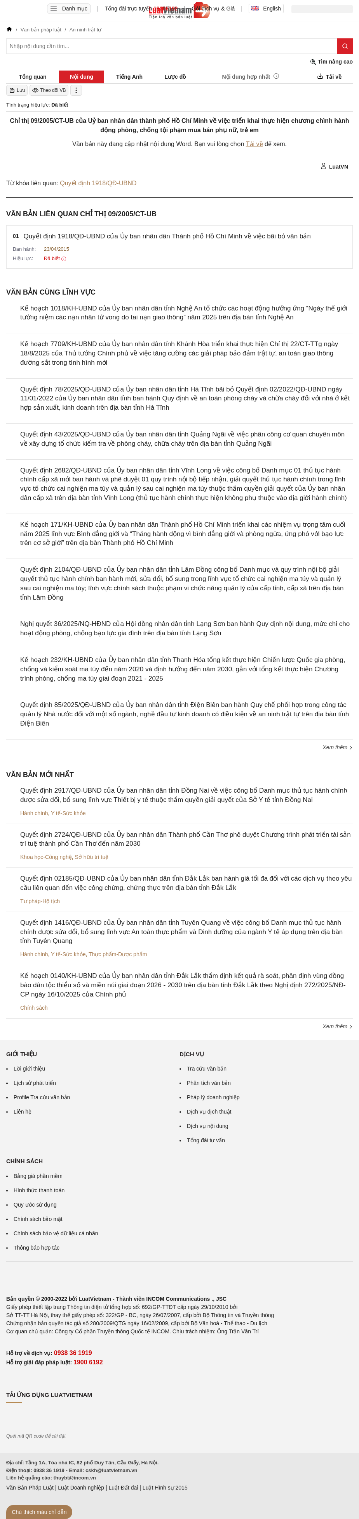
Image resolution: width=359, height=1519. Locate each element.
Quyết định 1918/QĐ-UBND (98, 183)
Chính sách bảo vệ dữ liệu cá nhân (56, 1233)
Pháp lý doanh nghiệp (213, 1097)
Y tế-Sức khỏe (68, 813)
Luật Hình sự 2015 (165, 1488)
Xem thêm (337, 747)
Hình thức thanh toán (39, 1190)
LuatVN (334, 166)
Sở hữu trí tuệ (92, 857)
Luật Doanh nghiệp (81, 1488)
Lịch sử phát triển (35, 1083)
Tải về (254, 144)
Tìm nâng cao (331, 62)
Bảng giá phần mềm (38, 1176)
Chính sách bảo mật (38, 1219)
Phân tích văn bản (209, 1083)
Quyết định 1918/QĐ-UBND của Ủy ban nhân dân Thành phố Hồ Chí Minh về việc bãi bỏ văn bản (167, 236)
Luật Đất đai (123, 1488)
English (266, 8)
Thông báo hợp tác (36, 1248)
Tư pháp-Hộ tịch (40, 901)
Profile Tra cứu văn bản (42, 1097)
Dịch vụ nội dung (207, 1126)
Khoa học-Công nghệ (46, 857)
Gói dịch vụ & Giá (213, 8)
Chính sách (34, 1008)
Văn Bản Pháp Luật (30, 1488)
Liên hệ (22, 1112)
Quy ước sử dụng (35, 1205)
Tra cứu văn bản (207, 1069)
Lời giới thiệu (29, 1069)
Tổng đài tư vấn (206, 1140)
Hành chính (34, 813)
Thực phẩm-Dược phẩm (118, 954)
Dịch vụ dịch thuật (209, 1112)
